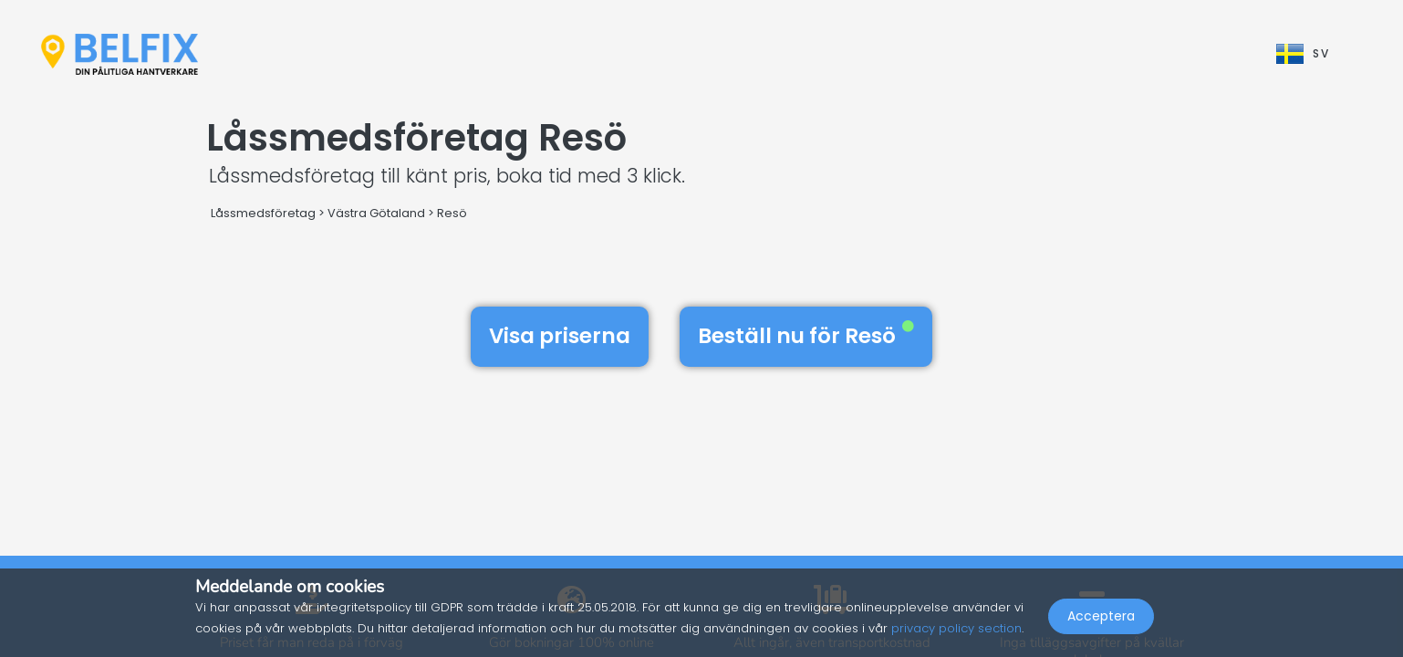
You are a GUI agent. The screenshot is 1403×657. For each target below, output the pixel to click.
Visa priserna (559, 335)
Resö (452, 213)
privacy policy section (956, 628)
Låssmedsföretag (263, 213)
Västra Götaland (376, 213)
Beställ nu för (806, 335)
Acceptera (1101, 617)
